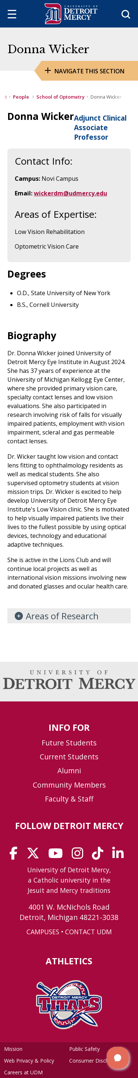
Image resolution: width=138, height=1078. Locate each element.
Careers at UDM (23, 1072)
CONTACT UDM (88, 931)
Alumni (69, 771)
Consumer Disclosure (94, 1060)
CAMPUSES (42, 931)
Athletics (69, 961)
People (21, 97)
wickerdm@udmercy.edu (70, 193)
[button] (118, 1058)
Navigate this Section (89, 71)
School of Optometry (60, 97)
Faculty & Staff (69, 799)
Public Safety (84, 1048)
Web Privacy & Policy (29, 1060)
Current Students (69, 757)
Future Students (69, 743)
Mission (13, 1048)
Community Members (69, 785)
